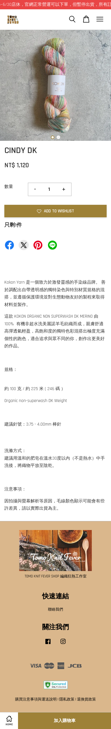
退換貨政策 (86, 699)
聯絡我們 (55, 609)
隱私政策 (66, 699)
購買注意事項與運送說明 (36, 699)
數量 (8, 186)
